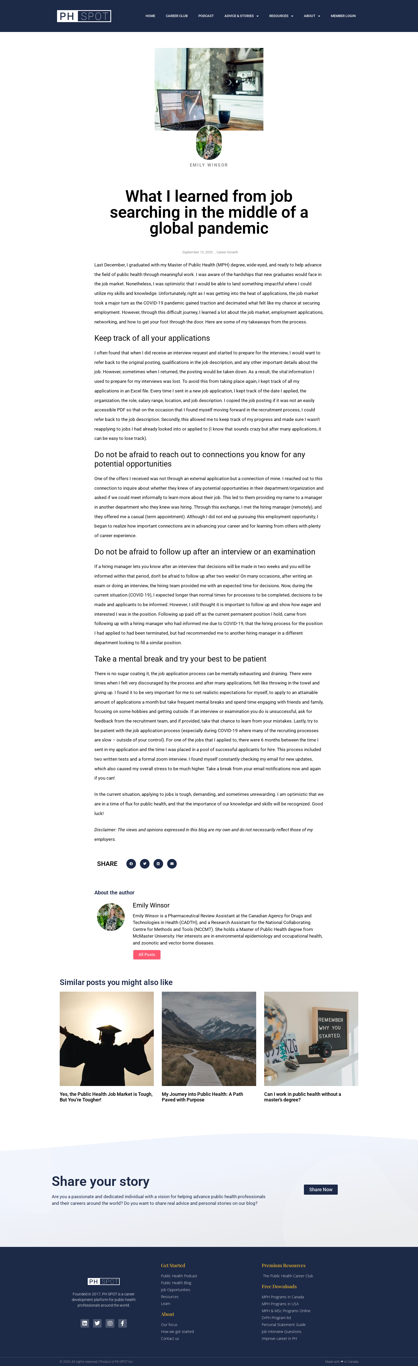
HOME (150, 16)
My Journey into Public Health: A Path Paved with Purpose (202, 1097)
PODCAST (206, 16)
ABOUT (312, 16)
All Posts (147, 954)
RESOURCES (281, 16)
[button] (131, 864)
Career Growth (227, 252)
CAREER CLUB (177, 16)
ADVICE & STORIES (241, 16)
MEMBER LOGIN (343, 16)
